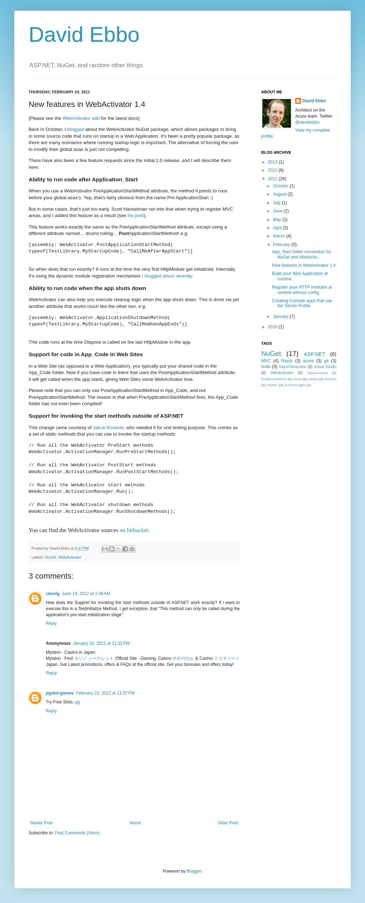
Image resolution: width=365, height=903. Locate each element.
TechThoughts (295, 385)
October (281, 185)
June (278, 211)
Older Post (228, 822)
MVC (266, 360)
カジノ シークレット (94, 658)
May (277, 219)
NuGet (50, 557)
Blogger (193, 871)
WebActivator (69, 557)
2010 (273, 326)
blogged (75, 129)
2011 (273, 178)
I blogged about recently (167, 276)
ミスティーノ (227, 658)
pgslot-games (60, 693)
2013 (273, 162)
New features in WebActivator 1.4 (304, 265)
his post (135, 215)
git (326, 360)
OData (313, 379)
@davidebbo (307, 122)
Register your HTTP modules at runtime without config (302, 290)
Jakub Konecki (108, 427)
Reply (51, 623)
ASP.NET (314, 354)
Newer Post (41, 822)
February (282, 244)
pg (77, 702)
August (280, 194)
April (278, 227)
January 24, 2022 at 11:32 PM (101, 643)
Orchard (330, 379)
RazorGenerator (292, 366)
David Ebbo (84, 34)
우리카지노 (183, 658)
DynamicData (317, 373)
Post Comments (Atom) (77, 832)
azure (308, 360)
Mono (297, 379)
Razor (287, 360)
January (281, 316)
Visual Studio (325, 366)
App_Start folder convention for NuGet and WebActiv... (301, 254)
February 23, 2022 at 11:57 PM (105, 693)
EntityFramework (274, 379)
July (277, 202)
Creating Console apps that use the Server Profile (302, 303)
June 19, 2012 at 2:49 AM (86, 593)
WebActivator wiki (81, 118)
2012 (273, 170)
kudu (266, 366)
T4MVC (272, 385)
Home (135, 822)
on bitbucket (134, 530)
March (279, 236)
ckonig (53, 593)
